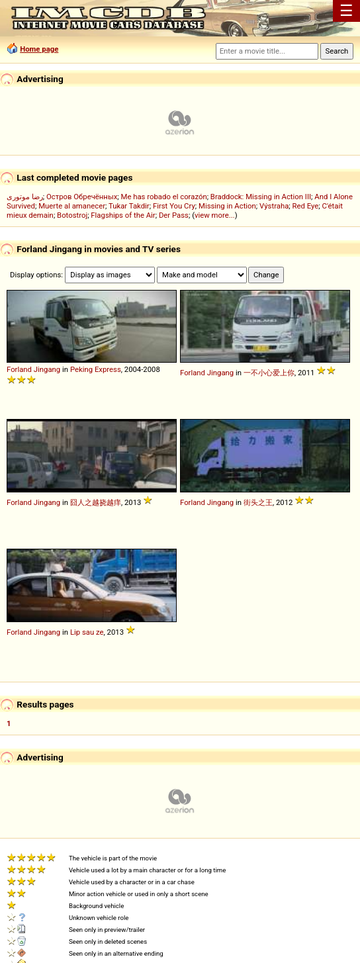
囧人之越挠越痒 (95, 502)
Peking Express (95, 369)
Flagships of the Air (123, 215)
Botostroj (72, 215)
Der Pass (174, 215)
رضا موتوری (25, 196)
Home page (39, 49)
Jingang (47, 369)
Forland (19, 369)
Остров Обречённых (81, 196)
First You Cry (174, 205)
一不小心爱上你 (269, 372)
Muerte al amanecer (71, 205)
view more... (215, 215)
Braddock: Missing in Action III (260, 196)
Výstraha (274, 205)
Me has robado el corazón (164, 196)
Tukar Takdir (129, 205)
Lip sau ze (87, 632)
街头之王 (258, 502)
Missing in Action (227, 205)
